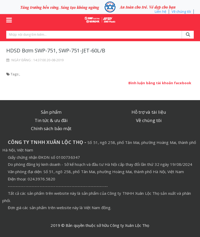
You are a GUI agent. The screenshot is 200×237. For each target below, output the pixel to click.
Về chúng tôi (181, 11)
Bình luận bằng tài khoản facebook (159, 83)
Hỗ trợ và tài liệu (149, 112)
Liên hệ (160, 11)
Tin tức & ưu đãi (51, 120)
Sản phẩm (51, 112)
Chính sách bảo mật (51, 128)
